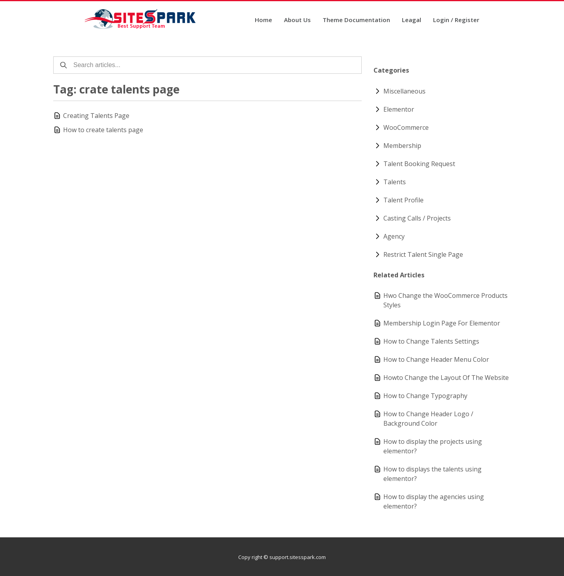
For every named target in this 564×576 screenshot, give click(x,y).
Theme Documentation (356, 20)
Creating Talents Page (96, 115)
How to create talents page (103, 129)
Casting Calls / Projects (417, 218)
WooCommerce (406, 127)
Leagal (411, 20)
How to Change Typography (425, 395)
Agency (394, 236)
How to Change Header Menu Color (436, 359)
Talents (394, 182)
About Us (297, 20)
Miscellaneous (404, 91)
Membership (402, 145)
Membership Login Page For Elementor (441, 323)
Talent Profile (403, 200)
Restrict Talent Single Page (423, 254)
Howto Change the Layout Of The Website (446, 377)
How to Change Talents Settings (431, 341)
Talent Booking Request (419, 163)
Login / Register (456, 20)
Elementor (398, 109)
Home (263, 20)
